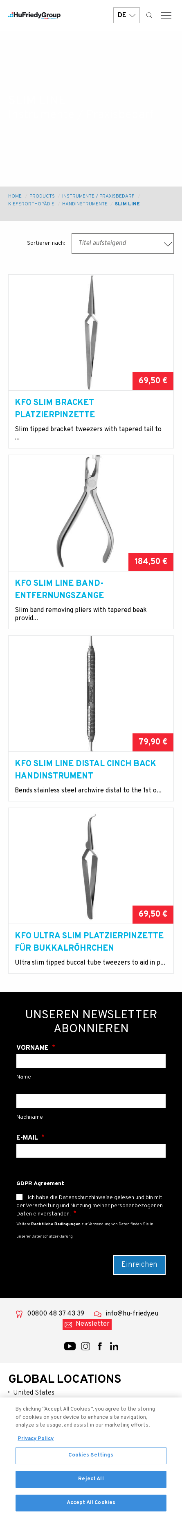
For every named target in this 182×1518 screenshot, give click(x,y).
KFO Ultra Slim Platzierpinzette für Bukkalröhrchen (89, 942)
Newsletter (93, 1324)
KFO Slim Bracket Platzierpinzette (55, 409)
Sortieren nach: (46, 243)
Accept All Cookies (91, 1507)
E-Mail (28, 1138)
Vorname (33, 1048)
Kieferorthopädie (31, 204)
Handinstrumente (85, 204)
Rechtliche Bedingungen (56, 1224)
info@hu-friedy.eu (132, 1314)
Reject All (90, 1483)
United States (33, 1393)
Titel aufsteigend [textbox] (102, 243)
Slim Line (127, 204)
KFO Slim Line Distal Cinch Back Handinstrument (85, 770)
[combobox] (123, 243)
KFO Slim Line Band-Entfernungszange (59, 589)
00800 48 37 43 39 (55, 1314)
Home (15, 196)
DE (126, 15)
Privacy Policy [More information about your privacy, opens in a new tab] (36, 1443)
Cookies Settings (90, 1460)
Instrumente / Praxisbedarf (98, 196)
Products (42, 196)
